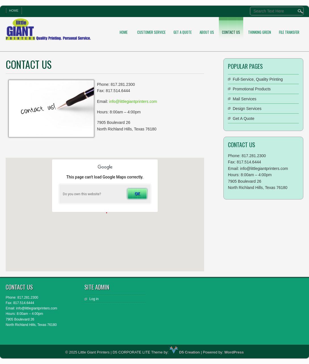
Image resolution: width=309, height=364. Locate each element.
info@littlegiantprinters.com (133, 101)
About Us (207, 32)
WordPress (234, 352)
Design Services (247, 108)
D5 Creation (185, 352)
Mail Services (244, 99)
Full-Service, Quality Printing (258, 79)
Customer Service (151, 32)
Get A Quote (182, 32)
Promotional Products (252, 89)
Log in (94, 299)
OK (137, 194)
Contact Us (231, 32)
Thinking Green (259, 32)
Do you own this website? (82, 194)
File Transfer (289, 32)
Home (13, 10)
